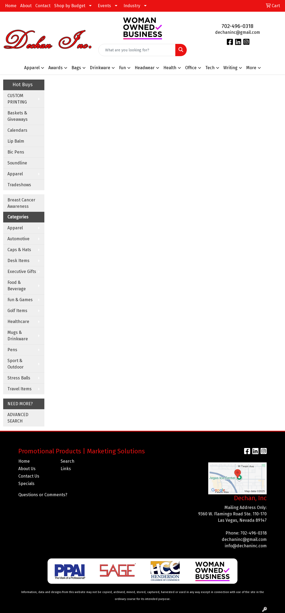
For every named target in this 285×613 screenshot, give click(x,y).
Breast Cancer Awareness (21, 203)
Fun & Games (20, 299)
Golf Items (17, 310)
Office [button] (191, 67)
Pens (12, 349)
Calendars (17, 130)
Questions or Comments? (42, 494)
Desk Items (18, 260)
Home (10, 5)
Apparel (15, 173)
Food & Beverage (16, 285)
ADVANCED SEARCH (17, 418)
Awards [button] (55, 67)
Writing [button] (230, 67)
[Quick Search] (137, 50)
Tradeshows (19, 184)
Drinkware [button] (100, 67)
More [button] (251, 67)
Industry (132, 5)
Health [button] (169, 67)
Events (104, 5)
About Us (27, 468)
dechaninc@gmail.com (237, 32)
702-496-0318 (237, 26)
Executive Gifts (21, 271)
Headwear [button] (145, 67)
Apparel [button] (32, 67)
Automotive (18, 238)
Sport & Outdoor (15, 364)
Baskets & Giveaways (17, 116)
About (26, 5)
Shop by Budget (69, 5)
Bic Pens (15, 152)
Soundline (17, 162)
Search (67, 461)
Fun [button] (122, 67)
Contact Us (28, 476)
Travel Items (19, 388)
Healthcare (18, 321)
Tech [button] (210, 67)
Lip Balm (15, 141)
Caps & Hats (19, 249)
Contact (42, 5)
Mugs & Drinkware (17, 335)
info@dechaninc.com (246, 545)
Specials (26, 483)
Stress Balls (18, 377)
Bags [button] (76, 67)
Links (66, 468)
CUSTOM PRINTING (17, 99)
